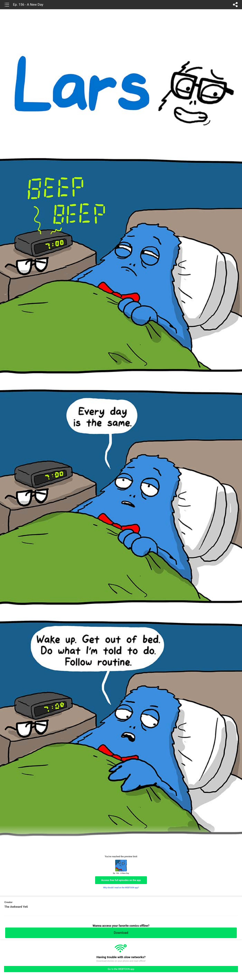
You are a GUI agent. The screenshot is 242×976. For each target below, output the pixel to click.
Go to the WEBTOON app (121, 969)
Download (121, 933)
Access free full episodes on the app (121, 880)
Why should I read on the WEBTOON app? (121, 887)
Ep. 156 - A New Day (28, 4)
